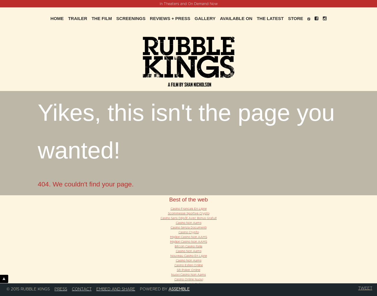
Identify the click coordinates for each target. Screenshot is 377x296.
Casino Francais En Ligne (189, 208)
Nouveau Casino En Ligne (188, 255)
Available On (236, 18)
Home (57, 18)
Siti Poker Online (188, 270)
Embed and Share (115, 289)
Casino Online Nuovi (188, 279)
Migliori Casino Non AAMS (188, 237)
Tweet (365, 288)
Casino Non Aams (188, 222)
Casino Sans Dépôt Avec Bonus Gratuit (189, 218)
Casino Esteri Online (188, 265)
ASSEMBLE (5, 278)
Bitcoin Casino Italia (188, 246)
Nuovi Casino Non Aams (188, 274)
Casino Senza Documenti (188, 227)
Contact (82, 289)
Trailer (77, 18)
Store (295, 18)
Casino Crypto (188, 232)
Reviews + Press (170, 18)
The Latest (270, 18)
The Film (102, 18)
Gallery (205, 18)
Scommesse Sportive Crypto (188, 213)
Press (60, 289)
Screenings (130, 18)
